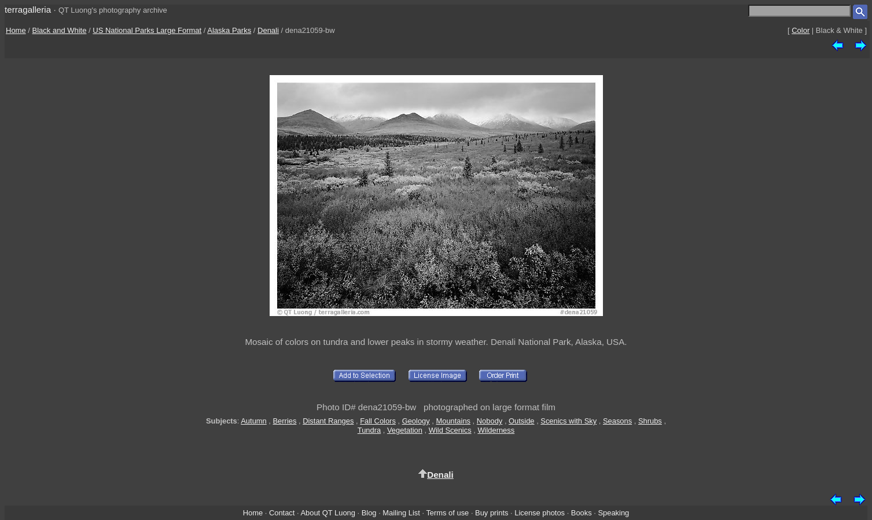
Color (801, 30)
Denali (268, 30)
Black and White (59, 30)
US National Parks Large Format (147, 30)
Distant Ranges (328, 421)
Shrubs (650, 421)
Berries (285, 421)
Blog (369, 512)
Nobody (490, 421)
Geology (416, 421)
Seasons (617, 421)
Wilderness (495, 430)
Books (581, 512)
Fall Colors (378, 421)
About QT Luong (327, 512)
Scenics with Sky (568, 421)
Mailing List (401, 512)
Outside (521, 421)
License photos (539, 512)
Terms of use (447, 512)
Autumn (253, 421)
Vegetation (404, 430)
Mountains (453, 421)
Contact (282, 512)
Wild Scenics (450, 430)
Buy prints (491, 512)
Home (16, 30)
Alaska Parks (229, 30)
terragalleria (28, 9)
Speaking (613, 512)
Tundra (369, 430)
